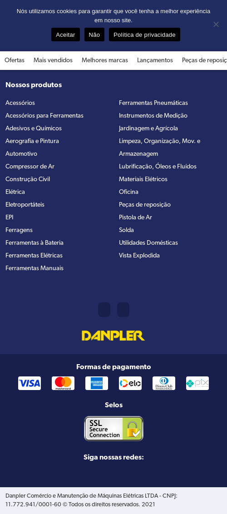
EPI (9, 217)
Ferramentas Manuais (34, 268)
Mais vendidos (53, 60)
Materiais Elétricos (143, 179)
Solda (126, 230)
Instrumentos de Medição (153, 116)
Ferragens (19, 230)
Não (94, 34)
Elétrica (15, 192)
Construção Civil (27, 179)
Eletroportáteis (24, 205)
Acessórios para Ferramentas (44, 116)
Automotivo (21, 154)
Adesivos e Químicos (33, 128)
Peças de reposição (145, 205)
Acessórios (20, 103)
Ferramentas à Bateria (34, 243)
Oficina (128, 192)
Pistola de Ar (135, 217)
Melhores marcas (105, 60)
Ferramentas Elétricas (34, 255)
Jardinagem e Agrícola (148, 128)
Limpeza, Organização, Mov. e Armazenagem (159, 148)
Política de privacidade (145, 34)
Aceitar (65, 34)
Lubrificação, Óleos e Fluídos (158, 166)
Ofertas (15, 60)
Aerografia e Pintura (32, 141)
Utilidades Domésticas (148, 243)
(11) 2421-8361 (104, 309)
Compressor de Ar (29, 166)
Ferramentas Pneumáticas (153, 103)
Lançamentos (155, 60)
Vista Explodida (139, 255)
